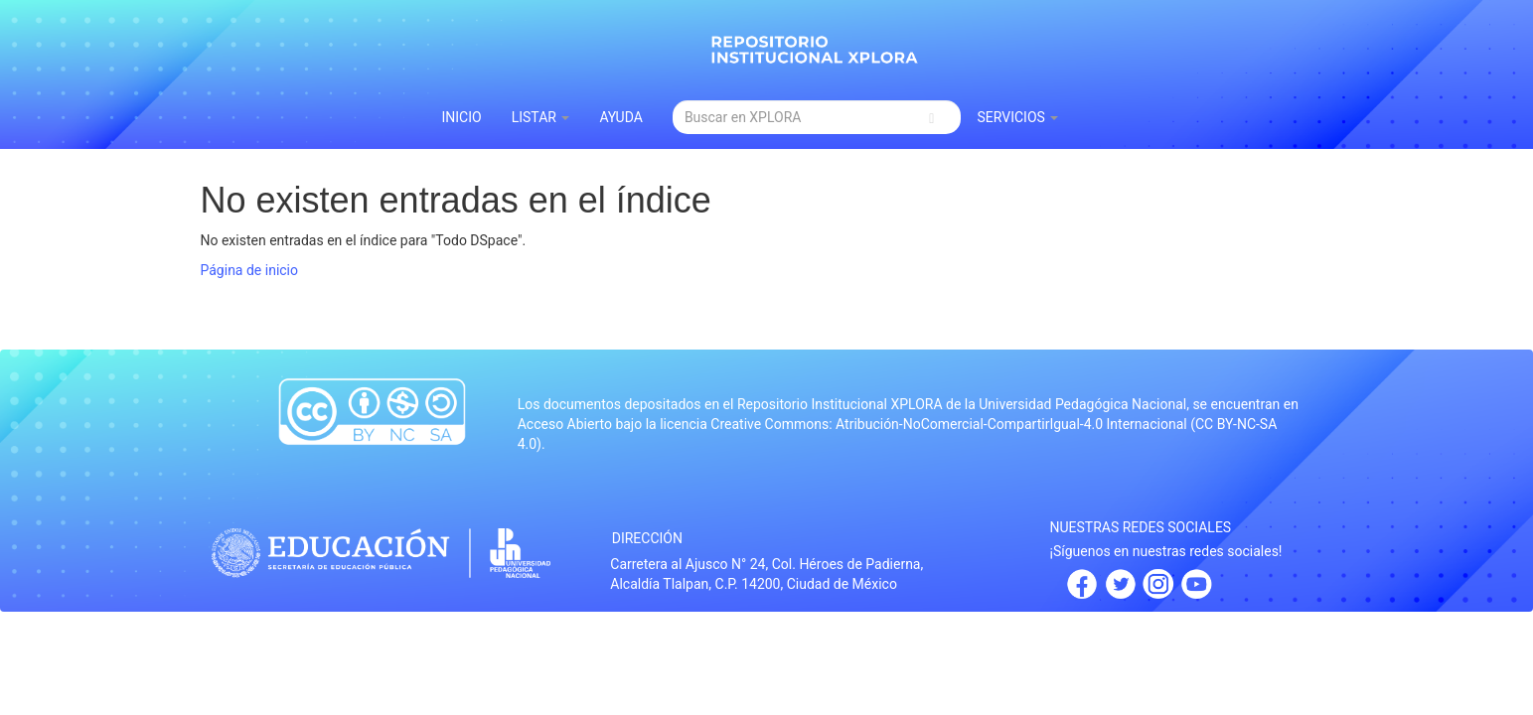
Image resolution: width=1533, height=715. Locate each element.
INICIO (462, 117)
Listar (541, 117)
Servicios (1017, 117)
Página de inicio (250, 270)
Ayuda (621, 117)
